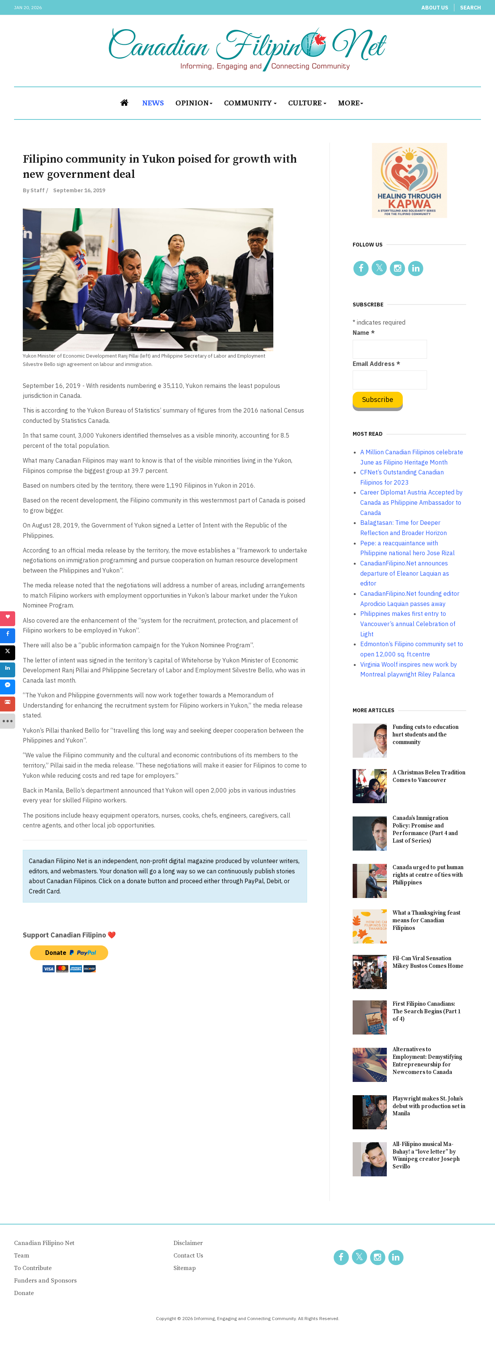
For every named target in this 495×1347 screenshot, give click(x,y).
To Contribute (33, 1268)
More (350, 102)
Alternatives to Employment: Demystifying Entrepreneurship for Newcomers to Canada (427, 1061)
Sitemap (184, 1268)
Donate (24, 1293)
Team (21, 1255)
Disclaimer (188, 1243)
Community (250, 102)
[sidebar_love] (7, 618)
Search (470, 7)
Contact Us (188, 1255)
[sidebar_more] (7, 721)
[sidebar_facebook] (7, 636)
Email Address (376, 363)
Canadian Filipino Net (44, 1243)
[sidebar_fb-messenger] (7, 687)
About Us (434, 7)
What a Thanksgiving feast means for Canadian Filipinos (426, 920)
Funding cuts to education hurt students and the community (426, 735)
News (153, 102)
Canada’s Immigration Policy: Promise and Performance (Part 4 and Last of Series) (425, 830)
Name (364, 332)
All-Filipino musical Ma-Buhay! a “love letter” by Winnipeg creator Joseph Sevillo (426, 1156)
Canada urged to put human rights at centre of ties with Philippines (428, 875)
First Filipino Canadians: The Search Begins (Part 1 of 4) (427, 1011)
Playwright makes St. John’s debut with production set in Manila (429, 1106)
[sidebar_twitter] (7, 653)
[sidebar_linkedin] (7, 670)
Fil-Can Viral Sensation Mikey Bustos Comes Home (428, 962)
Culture (307, 102)
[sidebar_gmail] (7, 704)
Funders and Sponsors (45, 1280)
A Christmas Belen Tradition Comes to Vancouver (429, 776)
